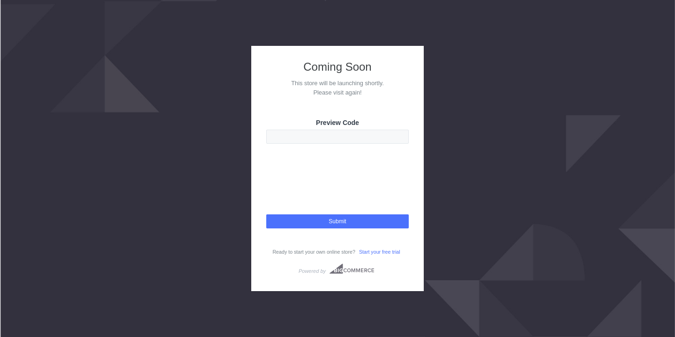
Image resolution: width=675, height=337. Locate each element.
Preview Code (337, 122)
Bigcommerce (352, 269)
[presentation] (337, 187)
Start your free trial (379, 252)
